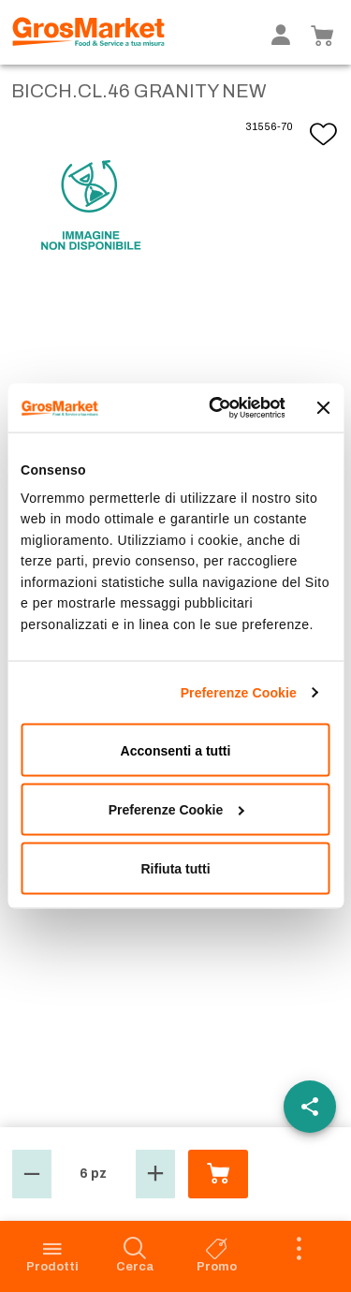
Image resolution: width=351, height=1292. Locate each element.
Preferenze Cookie (239, 692)
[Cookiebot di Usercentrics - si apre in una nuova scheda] (212, 408)
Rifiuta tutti (175, 867)
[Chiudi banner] (323, 408)
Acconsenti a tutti (176, 749)
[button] (31, 1174)
